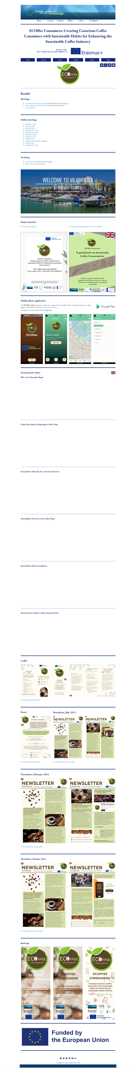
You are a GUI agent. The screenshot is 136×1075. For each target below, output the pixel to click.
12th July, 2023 (30, 131)
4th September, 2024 (32, 148)
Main (40, 22)
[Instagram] (66, 1061)
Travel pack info (30, 110)
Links (82, 22)
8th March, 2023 (31, 127)
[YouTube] (72, 1061)
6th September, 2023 (32, 133)
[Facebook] (61, 1061)
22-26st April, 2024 (32, 165)
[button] (42, 22)
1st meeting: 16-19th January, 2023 (37, 106)
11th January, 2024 (31, 137)
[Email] (75, 1061)
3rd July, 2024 (30, 146)
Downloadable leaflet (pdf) (32, 703)
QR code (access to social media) (36, 167)
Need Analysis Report (30, 229)
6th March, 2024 (31, 139)
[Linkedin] (69, 1061)
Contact (50, 22)
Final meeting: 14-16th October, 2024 (38, 108)
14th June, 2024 (30, 144)
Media (71, 22)
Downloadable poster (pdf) (32, 765)
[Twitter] (64, 1061)
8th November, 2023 (32, 135)
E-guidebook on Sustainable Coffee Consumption (87, 229)
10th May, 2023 (30, 129)
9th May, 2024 (30, 142)
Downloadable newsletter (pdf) (65, 765)
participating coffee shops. (49, 310)
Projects (60, 22)
